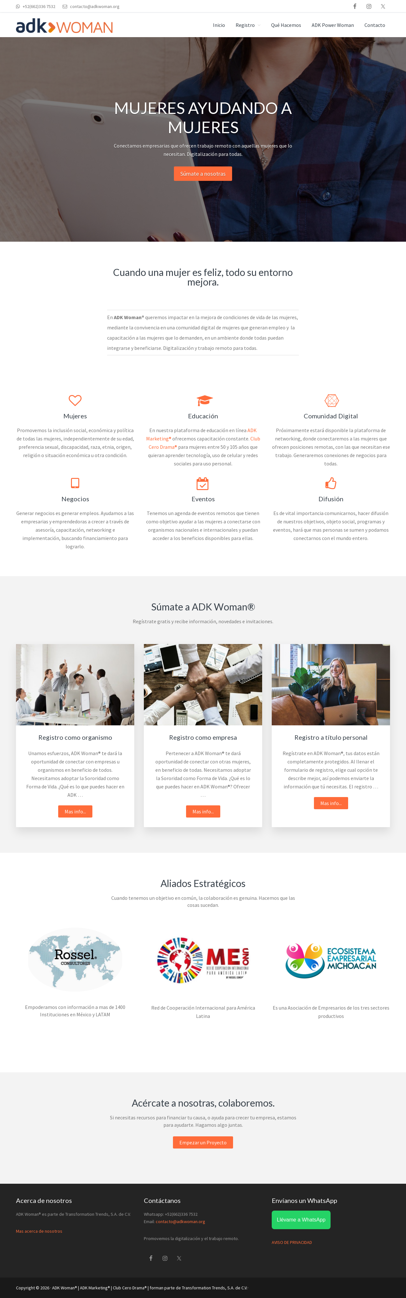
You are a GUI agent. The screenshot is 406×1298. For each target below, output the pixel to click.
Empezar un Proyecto (203, 1142)
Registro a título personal (331, 737)
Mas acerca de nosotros (39, 1231)
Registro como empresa (203, 737)
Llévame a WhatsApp (301, 1219)
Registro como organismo (75, 737)
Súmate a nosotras (203, 173)
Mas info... (78, 812)
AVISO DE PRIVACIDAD (292, 1242)
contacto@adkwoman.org (180, 1221)
